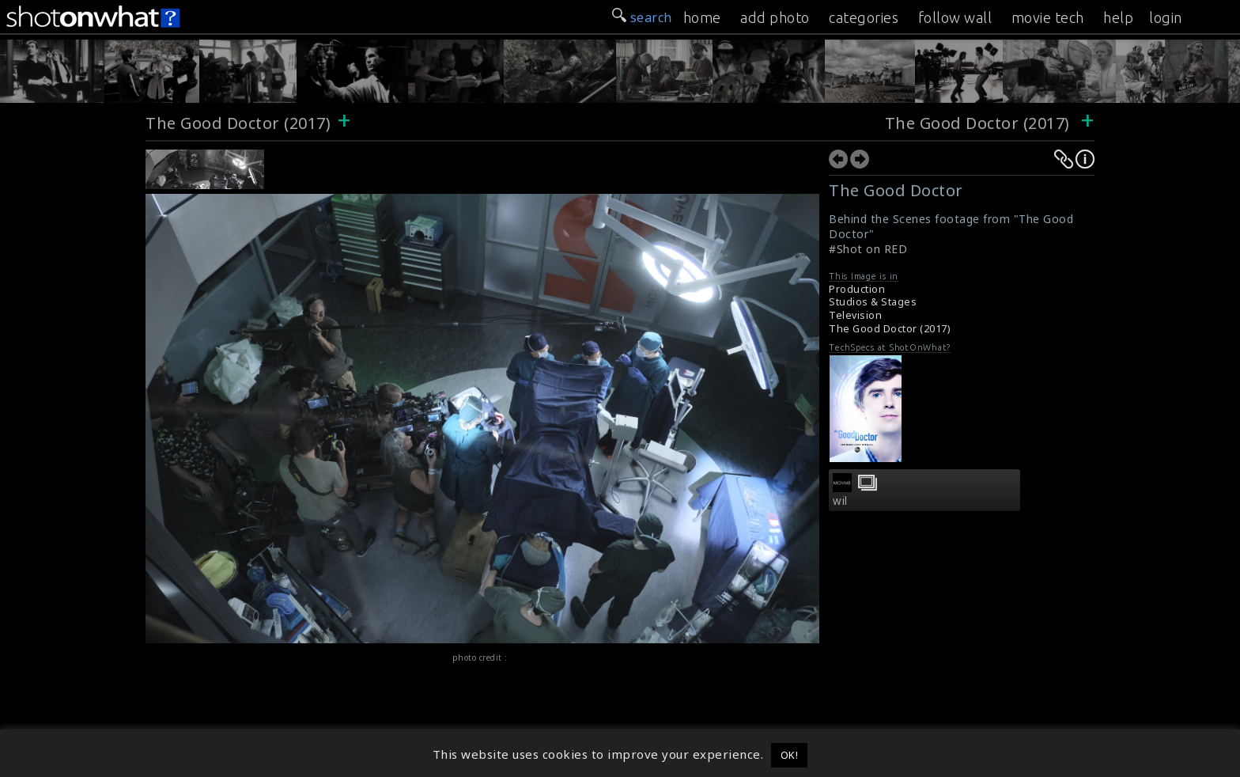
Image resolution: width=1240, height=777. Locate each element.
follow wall (955, 17)
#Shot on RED (868, 248)
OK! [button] (790, 755)
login (1165, 17)
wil (840, 501)
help (1118, 17)
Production (857, 289)
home (702, 17)
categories (863, 17)
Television (855, 315)
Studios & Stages (873, 302)
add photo (775, 17)
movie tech (1047, 17)
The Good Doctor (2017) (238, 123)
